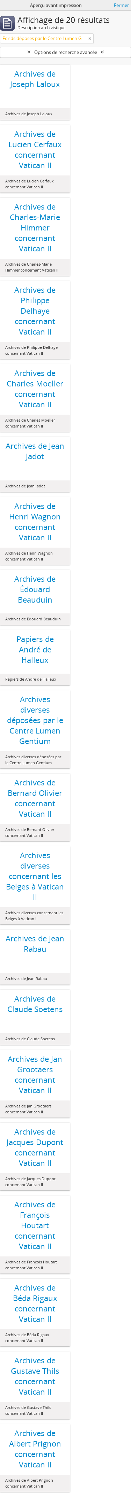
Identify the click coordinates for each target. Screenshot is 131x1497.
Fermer (121, 5)
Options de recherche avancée (65, 52)
